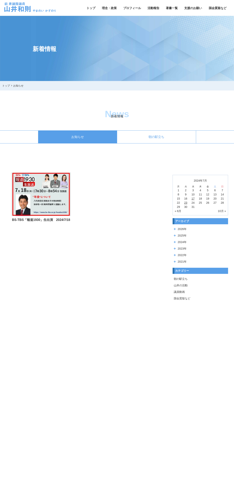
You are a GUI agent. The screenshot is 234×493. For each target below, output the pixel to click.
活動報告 (153, 8)
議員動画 (179, 291)
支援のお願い (193, 8)
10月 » (222, 211)
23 (185, 202)
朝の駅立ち (156, 137)
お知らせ (77, 137)
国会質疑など (217, 8)
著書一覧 (172, 8)
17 (193, 198)
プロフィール (132, 8)
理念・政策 (109, 8)
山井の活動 (181, 285)
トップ (90, 8)
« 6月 (178, 211)
